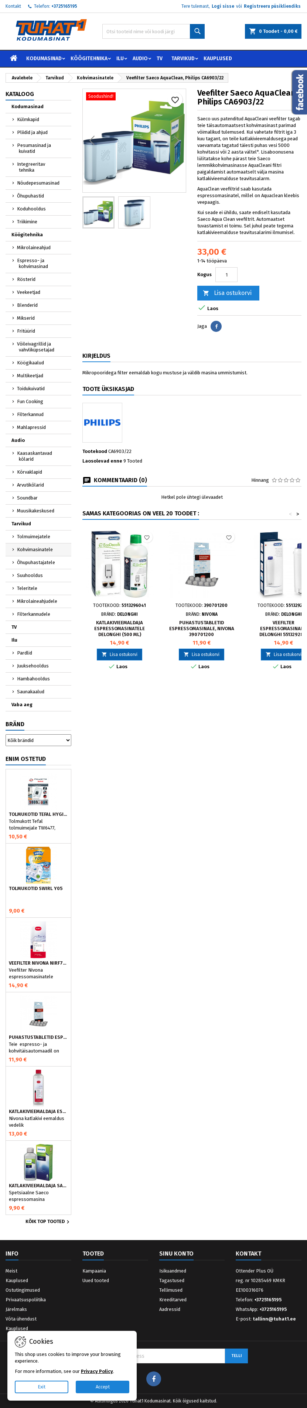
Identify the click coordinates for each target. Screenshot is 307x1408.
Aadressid (169, 1309)
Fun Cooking (30, 401)
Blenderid (27, 305)
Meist (11, 1271)
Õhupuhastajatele (36, 562)
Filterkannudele (33, 614)
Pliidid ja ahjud (32, 132)
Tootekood (94, 451)
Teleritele (27, 588)
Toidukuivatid (31, 388)
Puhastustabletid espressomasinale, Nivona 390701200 (38, 1037)
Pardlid (24, 653)
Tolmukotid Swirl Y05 (35, 888)
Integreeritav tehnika (31, 167)
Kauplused (218, 58)
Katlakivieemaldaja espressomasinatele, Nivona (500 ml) (38, 1111)
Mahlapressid (31, 427)
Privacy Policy (97, 1371)
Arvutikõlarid (30, 485)
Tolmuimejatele (33, 536)
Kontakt (13, 6)
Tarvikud (183, 58)
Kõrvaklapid (29, 472)
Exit (41, 1387)
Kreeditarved (173, 1299)
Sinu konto (176, 1253)
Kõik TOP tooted (48, 1222)
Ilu (120, 58)
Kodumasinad (44, 58)
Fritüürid (26, 331)
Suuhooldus (30, 575)
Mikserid (26, 318)
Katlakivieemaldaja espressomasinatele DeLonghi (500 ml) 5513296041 (119, 631)
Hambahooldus (33, 678)
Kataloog (20, 93)
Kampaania (94, 1271)
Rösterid (26, 279)
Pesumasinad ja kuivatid (34, 148)
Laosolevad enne (102, 461)
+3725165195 (64, 6)
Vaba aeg (22, 704)
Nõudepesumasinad (38, 183)
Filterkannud (30, 414)
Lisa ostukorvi (227, 293)
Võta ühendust (21, 1319)
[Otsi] (153, 31)
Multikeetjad (30, 375)
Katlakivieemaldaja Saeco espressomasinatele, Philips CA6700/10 (38, 1186)
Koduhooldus (31, 209)
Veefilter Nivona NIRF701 (38, 963)
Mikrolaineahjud (34, 247)
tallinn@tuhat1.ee (274, 1319)
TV (160, 58)
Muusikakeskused (35, 511)
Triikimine (27, 221)
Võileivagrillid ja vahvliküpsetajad (35, 347)
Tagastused (171, 1280)
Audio (140, 58)
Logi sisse (223, 6)
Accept (103, 1387)
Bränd (15, 724)
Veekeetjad (28, 292)
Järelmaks (16, 1309)
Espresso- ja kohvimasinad (32, 263)
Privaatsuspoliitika (26, 1299)
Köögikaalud (30, 362)
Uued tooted (95, 1280)
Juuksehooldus (33, 666)
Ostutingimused (23, 1290)
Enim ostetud (26, 758)
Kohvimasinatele (35, 549)
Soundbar (27, 498)
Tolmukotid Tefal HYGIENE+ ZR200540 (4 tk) (38, 814)
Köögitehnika (89, 58)
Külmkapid (28, 119)
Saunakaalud (30, 691)
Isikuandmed (172, 1271)
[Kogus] (226, 274)
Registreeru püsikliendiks (272, 6)
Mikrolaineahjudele (37, 601)
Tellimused (171, 1290)
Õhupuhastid (30, 196)
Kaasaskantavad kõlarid (34, 456)
